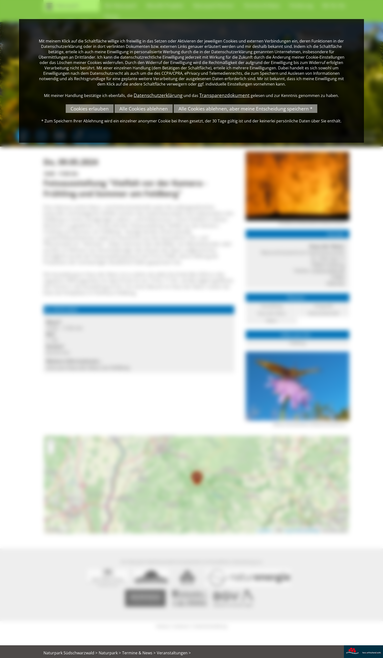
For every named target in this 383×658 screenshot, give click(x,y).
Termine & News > (139, 653)
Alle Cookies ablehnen (143, 109)
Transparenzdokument (224, 95)
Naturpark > (110, 653)
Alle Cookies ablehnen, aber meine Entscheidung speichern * (245, 109)
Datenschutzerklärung (158, 95)
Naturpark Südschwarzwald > (70, 653)
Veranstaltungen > (174, 653)
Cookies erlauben (90, 109)
